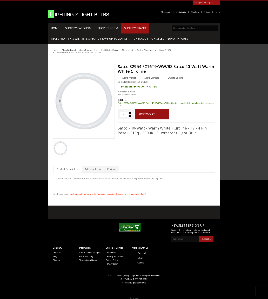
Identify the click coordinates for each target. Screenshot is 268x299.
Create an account (61, 194)
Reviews (111, 169)
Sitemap (56, 260)
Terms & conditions (88, 260)
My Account (166, 12)
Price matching (86, 256)
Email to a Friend (175, 78)
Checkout (195, 12)
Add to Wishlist (129, 78)
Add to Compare (151, 78)
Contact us (111, 253)
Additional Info (93, 169)
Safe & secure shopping (90, 253)
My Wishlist (181, 12)
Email (140, 258)
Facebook (141, 253)
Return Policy (112, 260)
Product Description (67, 169)
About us (57, 253)
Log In (217, 12)
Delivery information (115, 256)
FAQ (55, 256)
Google (140, 263)
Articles (207, 12)
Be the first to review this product (133, 82)
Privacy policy (112, 264)
